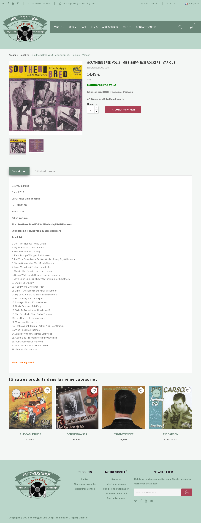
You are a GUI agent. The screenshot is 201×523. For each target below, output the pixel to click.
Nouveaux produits (84, 484)
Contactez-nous (116, 498)
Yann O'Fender (124, 434)
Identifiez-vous (149, 3)
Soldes (85, 479)
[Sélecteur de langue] (192, 3)
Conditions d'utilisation (116, 488)
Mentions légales (116, 484)
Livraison (116, 479)
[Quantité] (91, 109)
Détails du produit (46, 171)
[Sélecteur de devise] (171, 3)
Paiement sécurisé (116, 493)
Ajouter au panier (123, 109)
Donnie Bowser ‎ (77, 434)
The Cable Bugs (30, 434)
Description (19, 171)
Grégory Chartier (79, 517)
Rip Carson (170, 434)
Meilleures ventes (85, 488)
